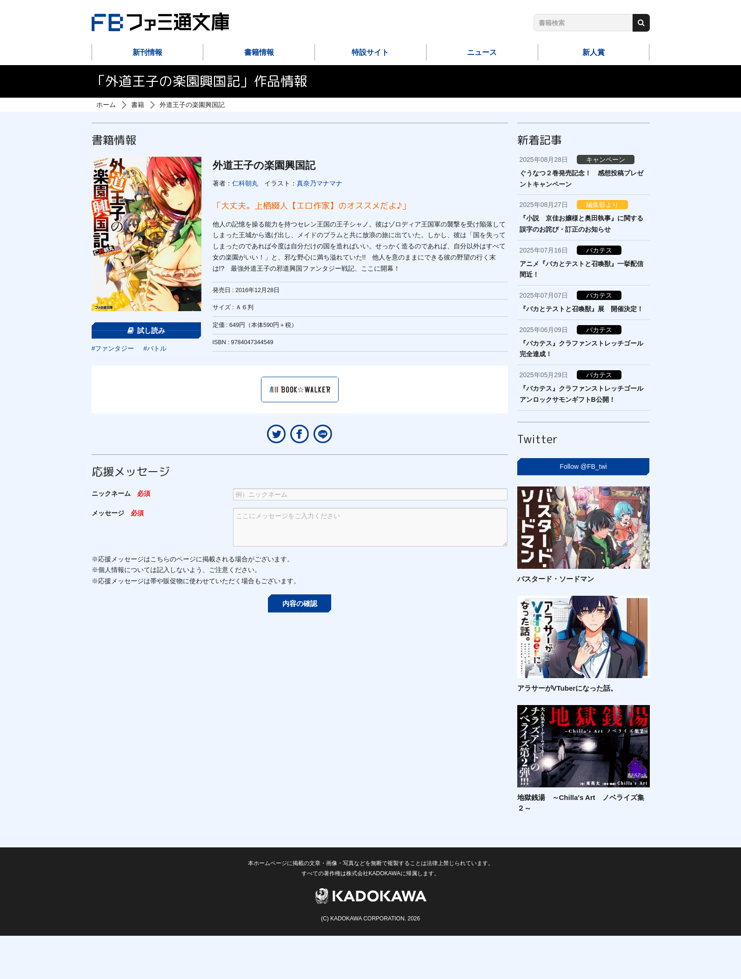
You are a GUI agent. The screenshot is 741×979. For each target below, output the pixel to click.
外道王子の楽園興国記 (192, 104)
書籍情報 (259, 52)
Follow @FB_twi (583, 466)
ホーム (106, 104)
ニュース (482, 52)
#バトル (155, 348)
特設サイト (370, 52)
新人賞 (593, 52)
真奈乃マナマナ (319, 183)
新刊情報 (147, 52)
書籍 (137, 104)
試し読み (146, 330)
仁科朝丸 (245, 183)
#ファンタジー (113, 348)
